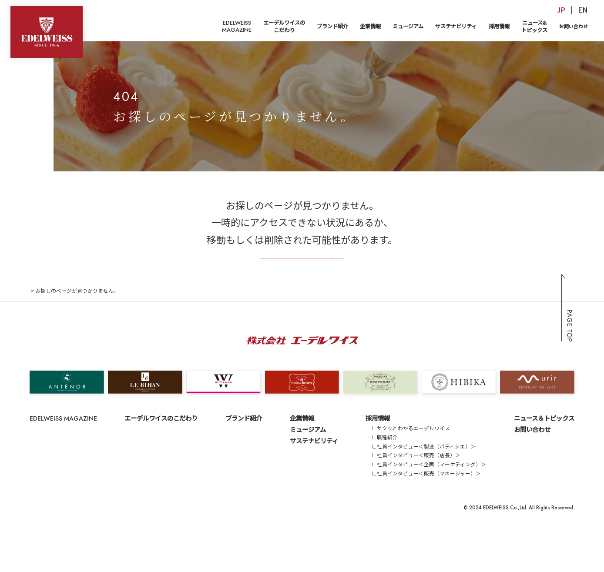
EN (582, 10)
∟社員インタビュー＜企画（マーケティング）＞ (429, 495)
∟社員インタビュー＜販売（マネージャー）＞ (426, 505)
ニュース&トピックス (534, 26)
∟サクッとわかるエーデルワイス (411, 459)
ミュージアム (408, 26)
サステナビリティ (455, 26)
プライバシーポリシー (94, 539)
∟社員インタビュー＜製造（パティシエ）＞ (424, 477)
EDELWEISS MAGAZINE (63, 450)
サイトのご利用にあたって (159, 539)
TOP (35, 322)
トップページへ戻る (302, 277)
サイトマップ (45, 539)
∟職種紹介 (385, 468)
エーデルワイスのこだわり (284, 26)
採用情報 (499, 26)
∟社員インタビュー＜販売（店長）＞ (416, 486)
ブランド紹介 (332, 26)
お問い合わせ (573, 26)
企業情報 (370, 26)
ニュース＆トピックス (544, 449)
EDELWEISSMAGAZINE (237, 26)
